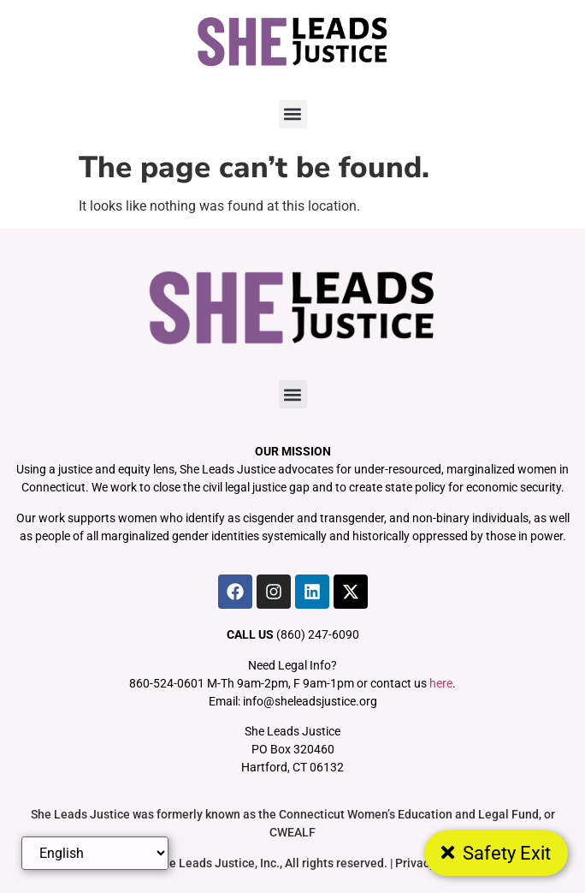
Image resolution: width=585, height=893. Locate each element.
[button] (293, 114)
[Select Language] (94, 853)
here (440, 683)
